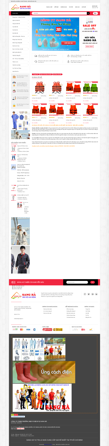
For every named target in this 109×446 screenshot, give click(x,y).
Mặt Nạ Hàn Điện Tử (17, 52)
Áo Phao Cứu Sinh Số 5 (87, 98)
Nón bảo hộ (15, 30)
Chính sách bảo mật (47, 313)
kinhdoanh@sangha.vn (18, 318)
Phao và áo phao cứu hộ (18, 49)
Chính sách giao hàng (71, 315)
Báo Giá (77, 7)
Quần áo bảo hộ (16, 20)
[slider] (34, 95)
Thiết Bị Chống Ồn (16, 55)
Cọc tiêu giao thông (17, 68)
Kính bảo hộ (15, 33)
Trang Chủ (49, 7)
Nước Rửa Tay (15, 71)
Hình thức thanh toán (71, 313)
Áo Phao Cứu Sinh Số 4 (36, 120)
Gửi (92, 282)
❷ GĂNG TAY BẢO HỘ (17, 287)
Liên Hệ (84, 7)
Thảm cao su (15, 61)
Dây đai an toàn (16, 45)
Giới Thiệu (88, 311)
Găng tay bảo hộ (16, 23)
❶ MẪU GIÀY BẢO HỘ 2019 (18, 286)
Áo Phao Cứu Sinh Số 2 (70, 120)
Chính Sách (64, 7)
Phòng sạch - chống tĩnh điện (19, 17)
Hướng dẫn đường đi (71, 311)
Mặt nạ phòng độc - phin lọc (19, 36)
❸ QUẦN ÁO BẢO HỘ (17, 288)
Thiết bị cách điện (16, 65)
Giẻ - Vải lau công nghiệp (18, 58)
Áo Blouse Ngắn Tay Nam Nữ (23, 195)
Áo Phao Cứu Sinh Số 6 (70, 98)
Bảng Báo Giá (88, 317)
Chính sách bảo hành (47, 309)
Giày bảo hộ (15, 26)
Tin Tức (71, 7)
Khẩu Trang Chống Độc (17, 42)
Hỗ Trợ (56, 7)
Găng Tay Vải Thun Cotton (22, 145)
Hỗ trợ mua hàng (70, 309)
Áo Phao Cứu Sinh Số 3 (53, 120)
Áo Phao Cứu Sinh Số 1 (87, 120)
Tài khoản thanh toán (71, 317)
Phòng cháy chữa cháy (17, 39)
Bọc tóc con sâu (25, 203)
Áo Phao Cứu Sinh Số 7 (53, 98)
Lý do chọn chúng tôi (47, 311)
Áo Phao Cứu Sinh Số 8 (36, 98)
